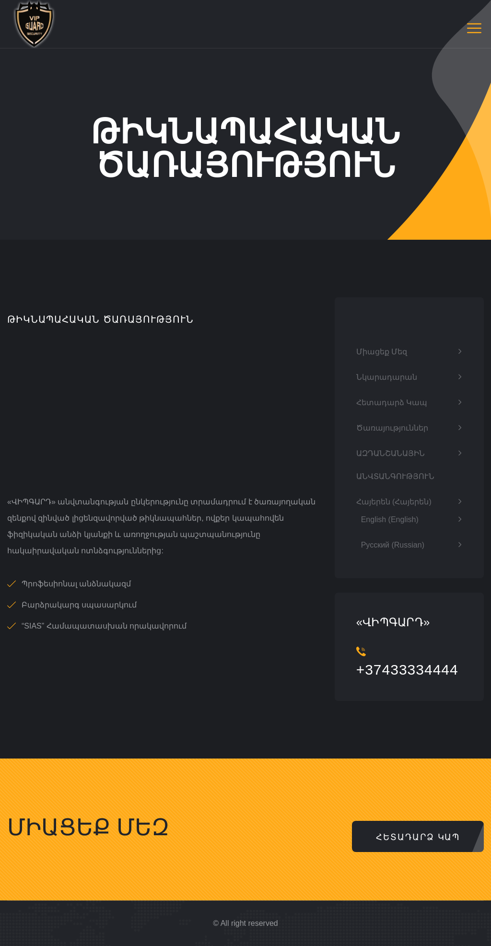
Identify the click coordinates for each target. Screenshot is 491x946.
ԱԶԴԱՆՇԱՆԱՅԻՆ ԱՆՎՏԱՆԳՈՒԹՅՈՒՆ (395, 464)
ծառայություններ (392, 428)
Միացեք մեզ (381, 352)
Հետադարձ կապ (391, 402)
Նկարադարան (386, 377)
